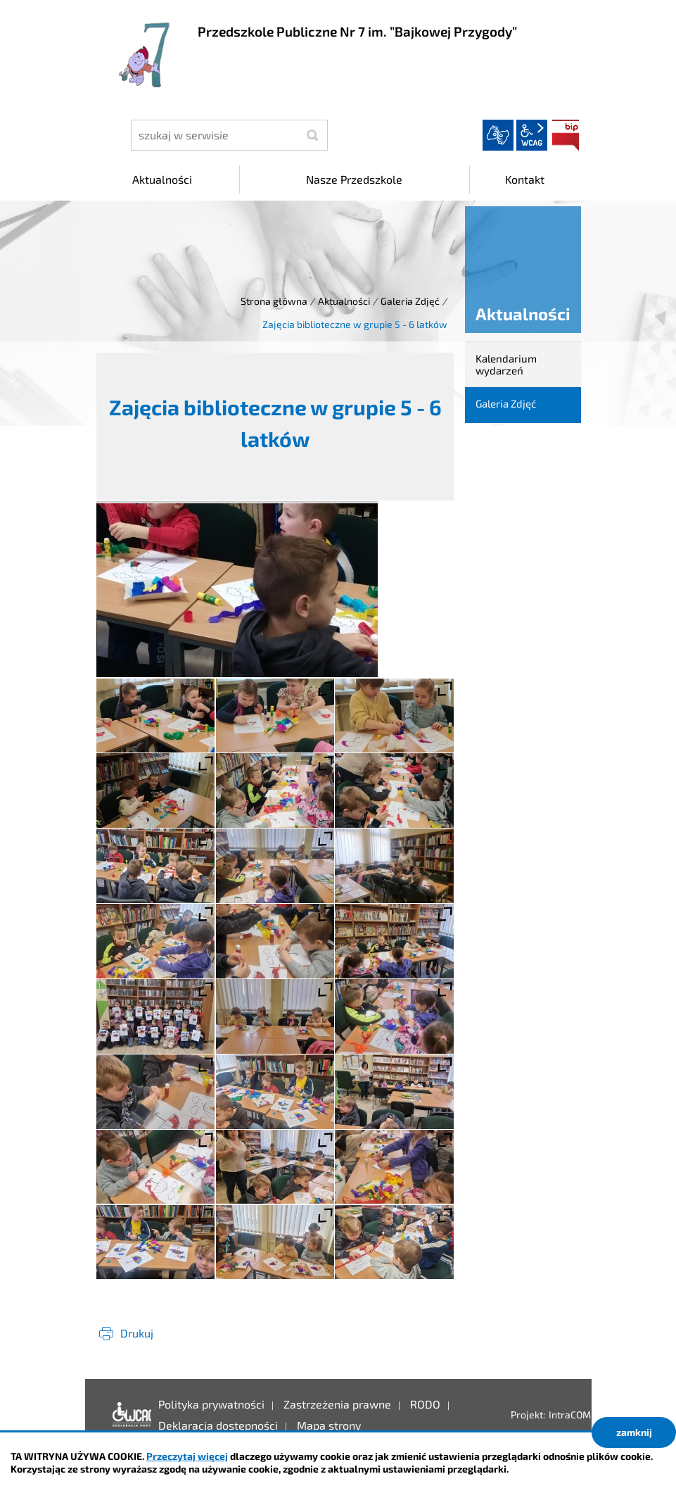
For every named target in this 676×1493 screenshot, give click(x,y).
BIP (565, 135)
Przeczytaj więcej (187, 1456)
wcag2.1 (531, 135)
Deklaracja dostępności (128, 1414)
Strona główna (274, 301)
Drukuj (136, 1333)
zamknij (634, 1432)
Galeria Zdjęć (410, 301)
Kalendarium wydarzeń (506, 364)
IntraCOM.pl (575, 1414)
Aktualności (344, 301)
